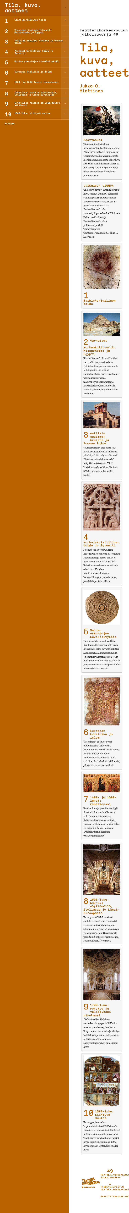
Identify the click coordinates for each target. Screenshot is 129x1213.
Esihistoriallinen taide (99, 302)
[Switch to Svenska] (34, 123)
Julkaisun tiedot (98, 185)
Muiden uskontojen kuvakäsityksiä (103, 633)
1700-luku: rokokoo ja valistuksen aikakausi (97, 1010)
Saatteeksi (92, 140)
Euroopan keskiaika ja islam (101, 734)
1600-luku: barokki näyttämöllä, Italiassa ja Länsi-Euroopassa (101, 906)
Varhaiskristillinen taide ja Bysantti (101, 543)
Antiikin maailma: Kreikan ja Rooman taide (96, 438)
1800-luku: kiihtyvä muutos (104, 1114)
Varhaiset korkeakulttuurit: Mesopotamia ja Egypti (99, 347)
